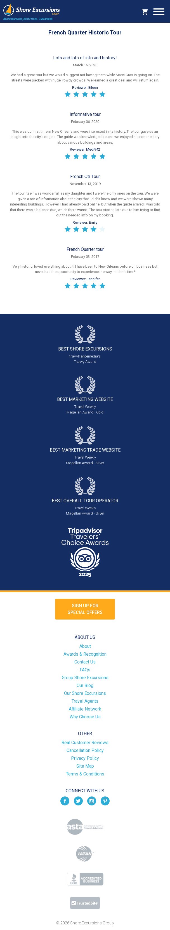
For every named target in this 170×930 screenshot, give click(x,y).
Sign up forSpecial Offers (85, 609)
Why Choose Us (85, 716)
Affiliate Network (85, 709)
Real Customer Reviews (85, 742)
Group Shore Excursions (85, 677)
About (85, 646)
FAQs (85, 669)
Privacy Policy (85, 758)
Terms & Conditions (85, 774)
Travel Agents (85, 701)
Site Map (85, 766)
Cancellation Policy (85, 750)
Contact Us (85, 662)
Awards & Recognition (85, 654)
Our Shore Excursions (85, 693)
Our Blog (85, 685)
